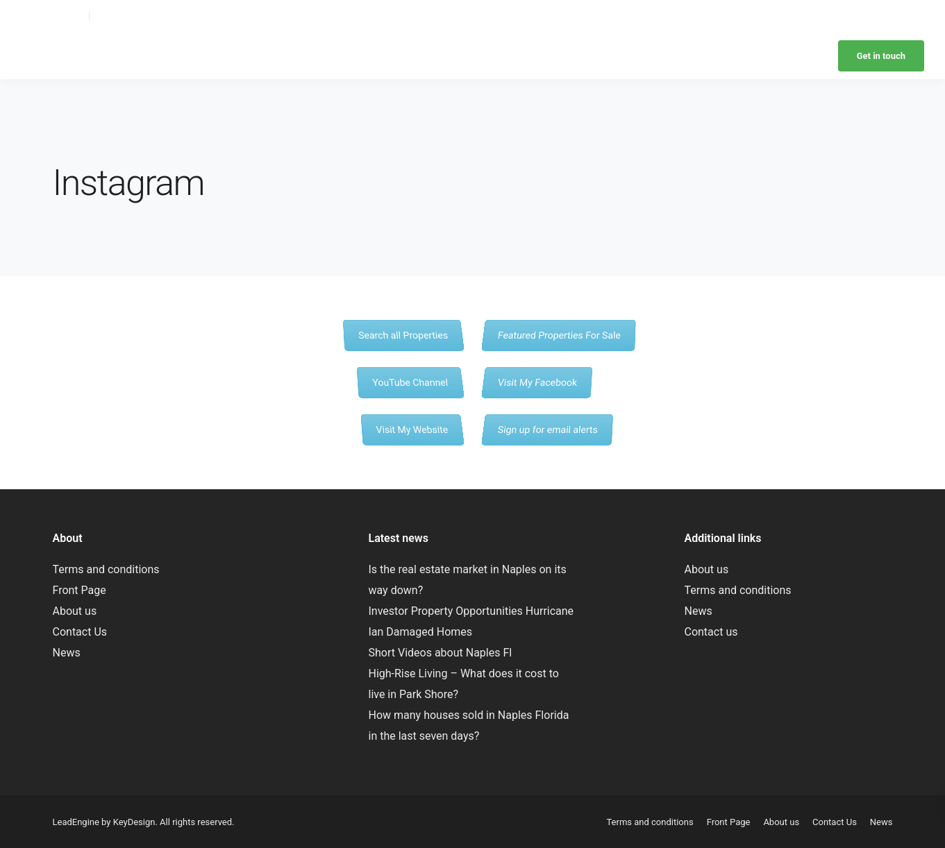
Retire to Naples (828, 15)
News (881, 15)
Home (525, 15)
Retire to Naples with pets (735, 15)
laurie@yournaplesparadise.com (161, 15)
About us (75, 611)
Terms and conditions (106, 569)
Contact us (710, 631)
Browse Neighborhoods (627, 15)
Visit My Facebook (537, 382)
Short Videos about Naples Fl (440, 652)
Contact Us (80, 631)
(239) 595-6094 (52, 15)
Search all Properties (403, 335)
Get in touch (881, 56)
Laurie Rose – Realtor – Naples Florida (162, 56)
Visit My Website (412, 429)
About (559, 15)
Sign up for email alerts (547, 429)
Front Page (79, 590)
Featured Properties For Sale (558, 335)
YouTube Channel (410, 382)
